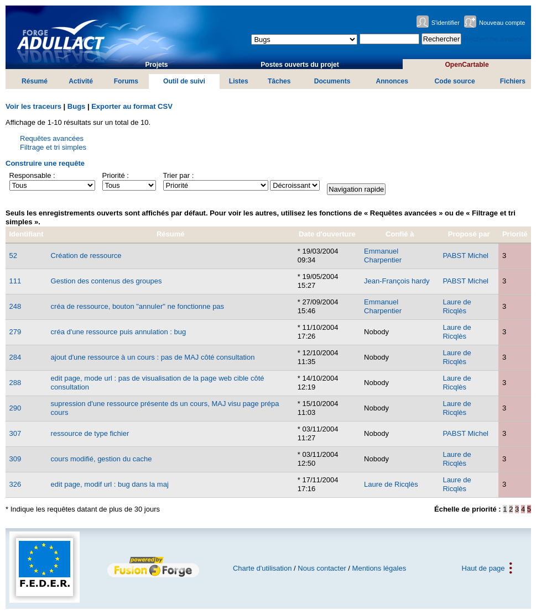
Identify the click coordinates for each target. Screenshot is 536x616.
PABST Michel (465, 255)
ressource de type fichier (90, 433)
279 (15, 332)
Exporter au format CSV (132, 106)
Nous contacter (322, 568)
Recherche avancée (496, 39)
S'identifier (445, 22)
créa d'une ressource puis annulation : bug (118, 332)
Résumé (35, 81)
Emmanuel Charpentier (383, 255)
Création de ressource (86, 255)
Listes (238, 81)
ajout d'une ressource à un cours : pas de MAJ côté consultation (153, 357)
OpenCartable (466, 65)
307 (15, 433)
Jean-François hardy (397, 281)
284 (15, 357)
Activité (81, 81)
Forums (126, 81)
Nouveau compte (502, 22)
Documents (332, 81)
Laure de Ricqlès (457, 306)
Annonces (392, 81)
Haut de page (483, 568)
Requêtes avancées (52, 138)
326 (15, 484)
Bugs (76, 106)
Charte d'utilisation (262, 568)
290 (15, 408)
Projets (156, 65)
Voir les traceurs (33, 106)
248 (15, 306)
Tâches (279, 81)
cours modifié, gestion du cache (101, 459)
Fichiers (512, 81)
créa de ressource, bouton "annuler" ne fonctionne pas (138, 306)
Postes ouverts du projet (300, 65)
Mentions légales (379, 568)
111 (15, 281)
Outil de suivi (184, 81)
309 (15, 459)
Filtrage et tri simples (53, 147)
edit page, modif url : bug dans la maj (110, 484)
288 (15, 382)
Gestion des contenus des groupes (106, 281)
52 (13, 255)
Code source (455, 81)
